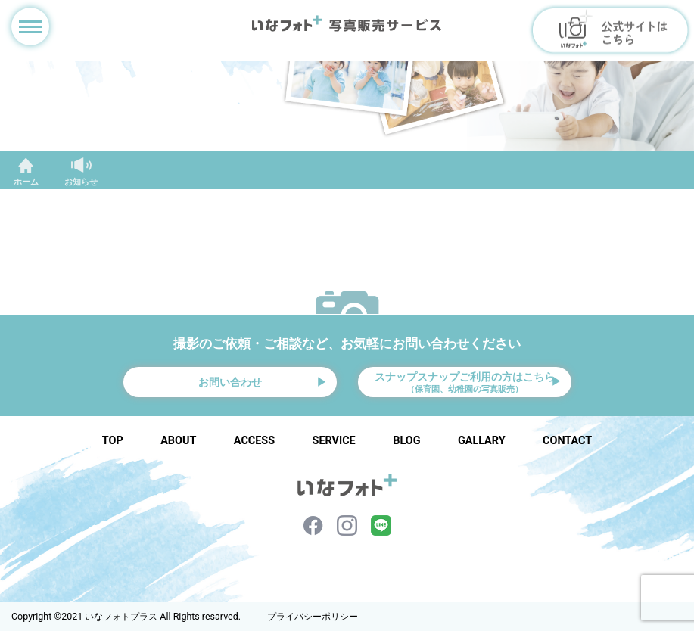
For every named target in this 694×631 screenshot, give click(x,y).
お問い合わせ (230, 382)
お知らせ (81, 182)
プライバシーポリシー (312, 616)
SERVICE (334, 440)
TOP (112, 440)
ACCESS (254, 440)
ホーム (26, 182)
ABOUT (178, 440)
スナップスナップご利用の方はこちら (464, 383)
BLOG (406, 440)
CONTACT (567, 440)
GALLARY (482, 440)
